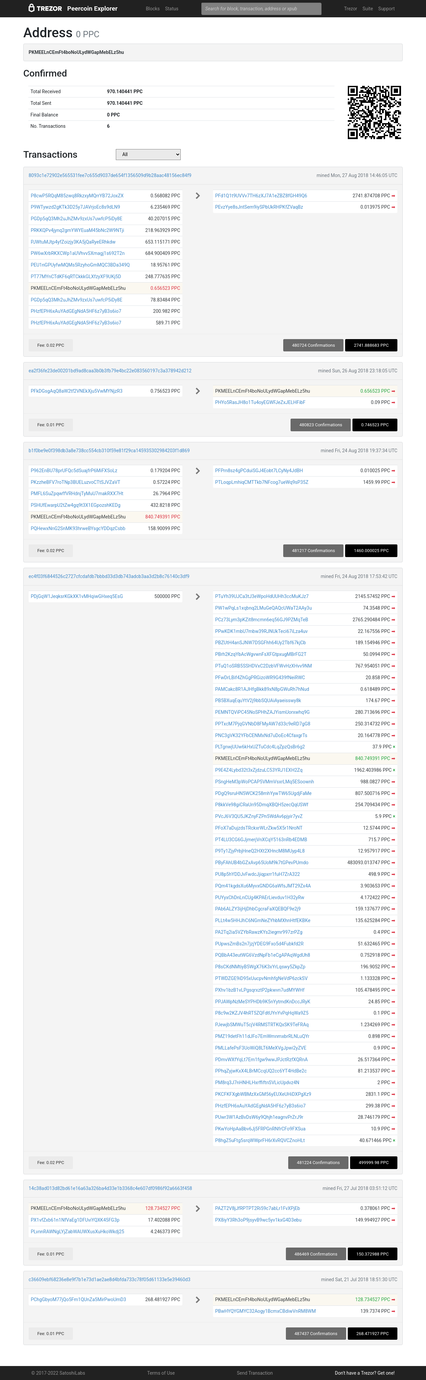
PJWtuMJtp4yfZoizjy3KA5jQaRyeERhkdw (73, 242)
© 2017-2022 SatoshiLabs (58, 1373)
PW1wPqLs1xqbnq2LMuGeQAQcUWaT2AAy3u (263, 608)
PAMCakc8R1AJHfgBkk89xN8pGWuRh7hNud (262, 689)
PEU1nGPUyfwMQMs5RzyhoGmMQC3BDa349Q (80, 265)
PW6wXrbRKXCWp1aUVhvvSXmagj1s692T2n (77, 253)
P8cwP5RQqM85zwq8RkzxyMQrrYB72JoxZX (77, 195)
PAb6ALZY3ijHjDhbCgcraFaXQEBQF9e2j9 (258, 908)
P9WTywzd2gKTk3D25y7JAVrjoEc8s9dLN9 (75, 207)
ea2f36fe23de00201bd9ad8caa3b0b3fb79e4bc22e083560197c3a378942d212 (110, 370)
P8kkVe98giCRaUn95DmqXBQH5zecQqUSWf (261, 804)
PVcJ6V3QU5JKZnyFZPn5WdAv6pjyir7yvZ (259, 816)
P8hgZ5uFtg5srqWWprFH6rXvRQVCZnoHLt (260, 1140)
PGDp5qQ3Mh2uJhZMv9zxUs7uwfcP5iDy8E (76, 218)
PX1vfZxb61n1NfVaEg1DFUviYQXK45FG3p (75, 1220)
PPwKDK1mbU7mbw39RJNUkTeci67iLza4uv (261, 631)
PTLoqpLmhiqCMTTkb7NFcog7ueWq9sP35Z (261, 482)
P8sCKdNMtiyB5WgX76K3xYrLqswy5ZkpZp (260, 966)
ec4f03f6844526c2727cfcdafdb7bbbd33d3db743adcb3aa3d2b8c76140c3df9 (109, 576)
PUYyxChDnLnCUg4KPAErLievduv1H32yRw (259, 897)
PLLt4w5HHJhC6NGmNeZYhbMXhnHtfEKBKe (262, 920)
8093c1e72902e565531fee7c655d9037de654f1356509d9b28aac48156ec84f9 (110, 175)
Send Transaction (255, 1373)
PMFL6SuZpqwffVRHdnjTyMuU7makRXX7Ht (77, 493)
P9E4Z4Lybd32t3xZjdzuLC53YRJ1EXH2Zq (259, 770)
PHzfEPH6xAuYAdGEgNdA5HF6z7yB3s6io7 (76, 311)
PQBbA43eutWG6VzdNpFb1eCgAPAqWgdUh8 (262, 955)
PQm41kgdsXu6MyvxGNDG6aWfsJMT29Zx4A (263, 885)
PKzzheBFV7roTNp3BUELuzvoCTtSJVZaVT (75, 482)
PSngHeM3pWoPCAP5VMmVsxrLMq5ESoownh (264, 781)
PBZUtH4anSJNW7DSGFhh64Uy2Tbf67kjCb (260, 642)
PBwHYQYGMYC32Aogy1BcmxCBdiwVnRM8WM (265, 1311)
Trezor (350, 8)
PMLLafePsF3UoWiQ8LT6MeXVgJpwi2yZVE (260, 1048)
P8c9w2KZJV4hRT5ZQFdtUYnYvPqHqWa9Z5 (261, 1013)
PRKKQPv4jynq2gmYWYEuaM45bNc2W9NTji (77, 230)
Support (386, 8)
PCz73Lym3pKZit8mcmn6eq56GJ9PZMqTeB (261, 619)
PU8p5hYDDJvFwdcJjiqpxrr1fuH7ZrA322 (257, 874)
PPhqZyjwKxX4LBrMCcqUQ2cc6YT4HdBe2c (261, 1071)
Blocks (153, 8)
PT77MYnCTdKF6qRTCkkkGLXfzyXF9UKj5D (76, 276)
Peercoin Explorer (92, 8)
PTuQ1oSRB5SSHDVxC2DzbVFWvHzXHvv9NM (263, 666)
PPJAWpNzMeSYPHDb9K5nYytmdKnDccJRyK (262, 1001)
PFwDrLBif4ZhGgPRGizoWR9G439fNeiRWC (260, 677)
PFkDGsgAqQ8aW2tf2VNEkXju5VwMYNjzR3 (76, 391)
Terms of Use (161, 1373)
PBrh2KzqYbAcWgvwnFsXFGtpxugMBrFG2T (260, 654)
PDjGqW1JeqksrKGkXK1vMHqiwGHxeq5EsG (77, 596)
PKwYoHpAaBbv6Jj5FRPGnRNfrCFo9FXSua (260, 1128)
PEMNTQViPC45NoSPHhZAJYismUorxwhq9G (262, 712)
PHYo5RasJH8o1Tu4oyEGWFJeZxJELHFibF (260, 402)
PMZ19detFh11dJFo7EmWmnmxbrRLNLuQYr (262, 1036)
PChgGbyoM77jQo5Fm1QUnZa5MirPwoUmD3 (78, 1299)
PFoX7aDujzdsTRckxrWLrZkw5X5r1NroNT (259, 828)
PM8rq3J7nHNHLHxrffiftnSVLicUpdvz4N (257, 1082)
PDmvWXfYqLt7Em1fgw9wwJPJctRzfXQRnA (261, 1059)
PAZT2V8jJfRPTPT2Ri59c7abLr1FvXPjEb (257, 1208)
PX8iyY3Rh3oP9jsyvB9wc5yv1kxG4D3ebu (258, 1220)
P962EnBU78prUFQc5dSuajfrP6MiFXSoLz (74, 470)
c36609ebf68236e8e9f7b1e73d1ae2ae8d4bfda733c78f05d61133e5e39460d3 (109, 1279)
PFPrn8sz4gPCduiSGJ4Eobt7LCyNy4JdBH (259, 470)
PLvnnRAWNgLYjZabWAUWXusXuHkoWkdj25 (77, 1231)
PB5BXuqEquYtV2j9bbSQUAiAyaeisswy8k (258, 700)
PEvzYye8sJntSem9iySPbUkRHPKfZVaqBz (259, 207)
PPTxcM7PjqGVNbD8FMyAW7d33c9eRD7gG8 (262, 723)
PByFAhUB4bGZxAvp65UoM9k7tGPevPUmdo (261, 862)
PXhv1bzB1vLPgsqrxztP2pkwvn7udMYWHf (259, 990)
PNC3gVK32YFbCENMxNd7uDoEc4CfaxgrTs (261, 735)
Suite (367, 8)
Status (171, 8)
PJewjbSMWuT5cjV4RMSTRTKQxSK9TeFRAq (262, 1024)
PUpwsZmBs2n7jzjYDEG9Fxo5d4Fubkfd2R (259, 943)
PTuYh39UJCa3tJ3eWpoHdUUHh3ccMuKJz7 (262, 596)
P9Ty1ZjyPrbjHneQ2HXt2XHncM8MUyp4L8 (260, 851)
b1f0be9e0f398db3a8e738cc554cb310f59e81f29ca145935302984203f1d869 (109, 450)
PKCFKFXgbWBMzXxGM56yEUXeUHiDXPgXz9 (263, 1094)
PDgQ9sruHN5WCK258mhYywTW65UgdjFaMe (263, 793)
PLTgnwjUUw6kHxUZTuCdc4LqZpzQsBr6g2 (260, 746)
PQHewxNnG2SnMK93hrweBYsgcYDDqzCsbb (78, 528)
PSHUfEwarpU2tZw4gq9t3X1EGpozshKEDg (75, 505)
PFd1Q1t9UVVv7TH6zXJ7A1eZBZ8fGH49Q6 (261, 195)
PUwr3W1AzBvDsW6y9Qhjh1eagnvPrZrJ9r (259, 1117)
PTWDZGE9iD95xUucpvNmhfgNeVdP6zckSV (261, 978)
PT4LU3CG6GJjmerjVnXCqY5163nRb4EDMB (261, 839)
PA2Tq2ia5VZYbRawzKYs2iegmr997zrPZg (258, 932)
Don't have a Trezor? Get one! (365, 1373)
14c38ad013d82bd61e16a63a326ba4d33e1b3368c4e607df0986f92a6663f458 (110, 1188)
